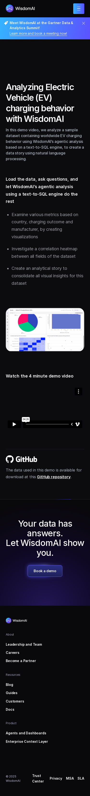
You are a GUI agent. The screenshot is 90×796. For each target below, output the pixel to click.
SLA (81, 778)
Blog (9, 685)
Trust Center (38, 778)
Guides (12, 693)
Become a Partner (21, 661)
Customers (15, 701)
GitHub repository (53, 476)
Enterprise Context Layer (27, 741)
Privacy (56, 778)
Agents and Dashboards (26, 733)
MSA (70, 778)
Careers (12, 652)
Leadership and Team (24, 644)
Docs (10, 709)
